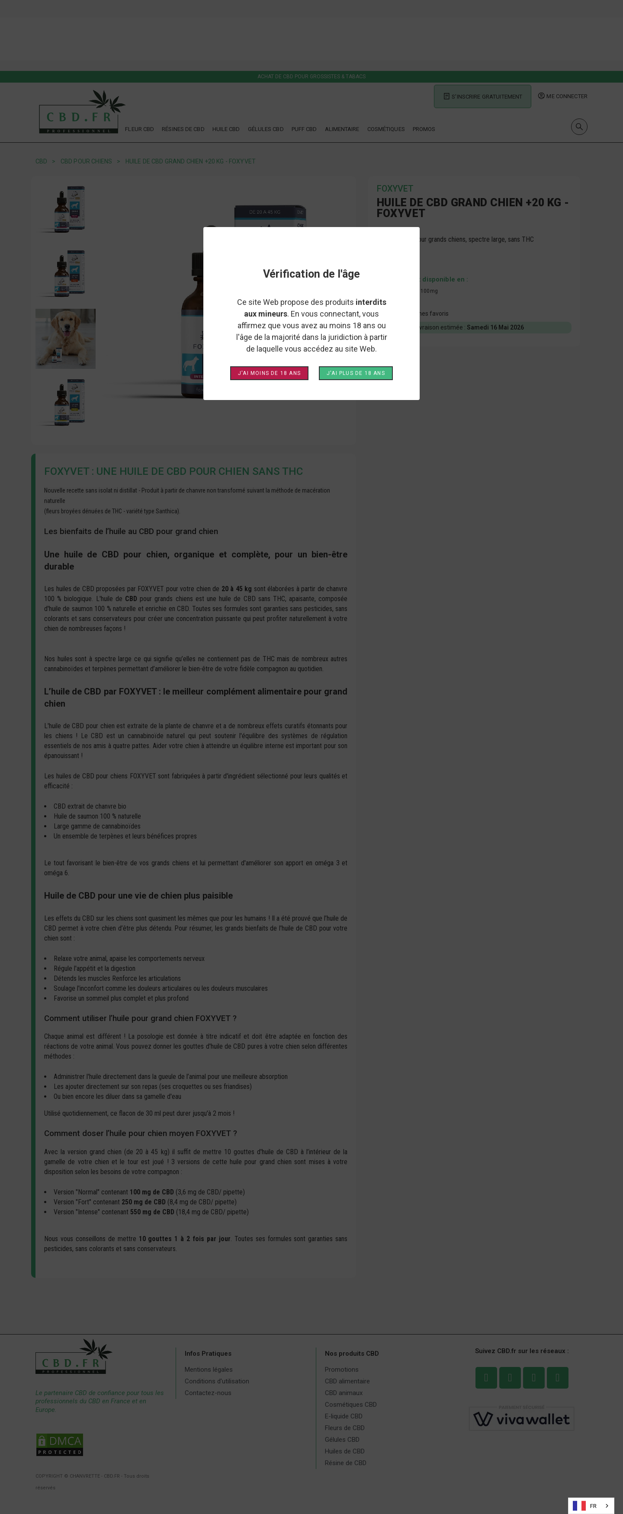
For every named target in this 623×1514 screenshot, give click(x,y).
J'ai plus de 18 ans (356, 373)
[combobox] (591, 1506)
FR (585, 1505)
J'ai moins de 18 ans (269, 373)
